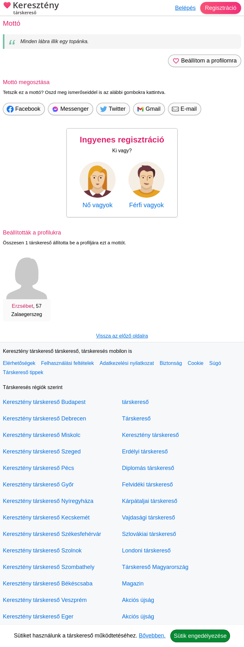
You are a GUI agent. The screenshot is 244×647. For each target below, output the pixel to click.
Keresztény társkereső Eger (38, 616)
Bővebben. (152, 635)
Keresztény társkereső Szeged (42, 451)
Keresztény (31, 9)
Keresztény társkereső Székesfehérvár (52, 534)
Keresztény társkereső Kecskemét (46, 517)
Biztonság (170, 363)
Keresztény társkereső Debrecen (44, 418)
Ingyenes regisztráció (122, 139)
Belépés (185, 8)
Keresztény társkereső (150, 435)
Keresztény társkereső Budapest (44, 402)
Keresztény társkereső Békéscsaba (47, 583)
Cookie (196, 363)
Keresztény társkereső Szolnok (42, 550)
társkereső (135, 402)
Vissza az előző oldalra (122, 336)
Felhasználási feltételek (67, 363)
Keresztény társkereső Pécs (38, 468)
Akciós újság (138, 600)
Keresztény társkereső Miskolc (41, 435)
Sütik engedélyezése (200, 636)
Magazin (133, 583)
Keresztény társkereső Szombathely (48, 567)
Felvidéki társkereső (147, 484)
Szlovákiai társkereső (149, 534)
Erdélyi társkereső (145, 451)
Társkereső (136, 418)
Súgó (215, 363)
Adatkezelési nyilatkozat (127, 363)
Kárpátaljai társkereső (149, 501)
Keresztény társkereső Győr (38, 484)
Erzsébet (22, 306)
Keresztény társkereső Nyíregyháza (48, 501)
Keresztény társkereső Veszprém (45, 600)
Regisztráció (220, 8)
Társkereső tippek (23, 372)
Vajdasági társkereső (148, 517)
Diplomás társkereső (148, 468)
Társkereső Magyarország (155, 567)
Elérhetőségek (19, 363)
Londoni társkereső (146, 550)
